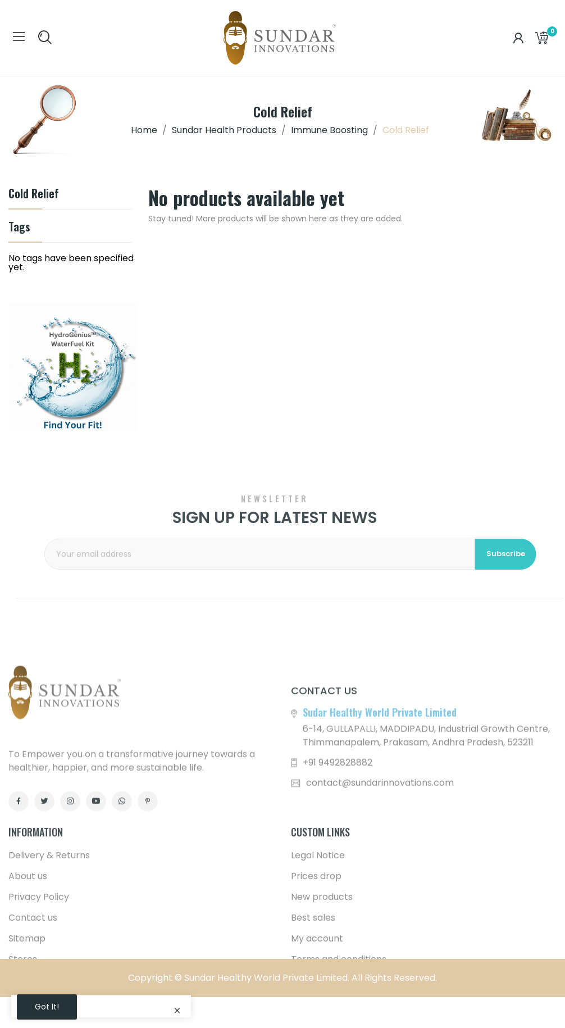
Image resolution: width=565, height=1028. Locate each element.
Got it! (47, 1006)
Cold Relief (33, 195)
